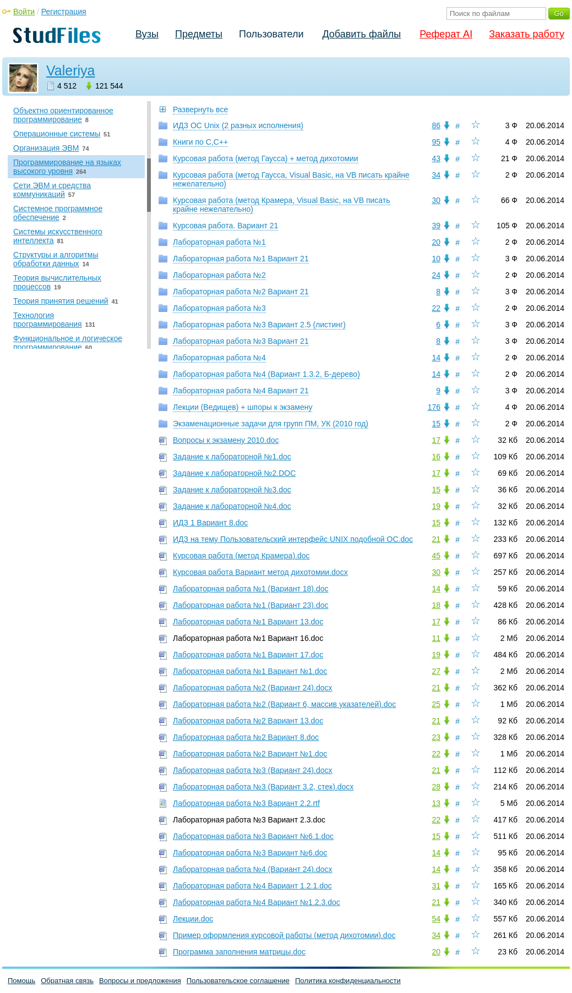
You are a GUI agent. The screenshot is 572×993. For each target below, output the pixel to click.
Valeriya (70, 70)
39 (436, 225)
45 (436, 555)
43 (436, 158)
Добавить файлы (361, 34)
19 (436, 506)
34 (436, 175)
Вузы (147, 34)
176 (434, 407)
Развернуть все (200, 109)
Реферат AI (446, 34)
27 (436, 671)
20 (436, 242)
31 (436, 885)
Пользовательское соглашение (238, 980)
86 (436, 125)
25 (436, 704)
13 (436, 803)
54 (436, 918)
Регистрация (63, 11)
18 (436, 605)
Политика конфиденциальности (348, 980)
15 (436, 423)
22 (436, 308)
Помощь (21, 980)
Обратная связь (67, 980)
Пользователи (271, 34)
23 (436, 737)
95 (436, 142)
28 (436, 786)
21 (436, 539)
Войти (24, 11)
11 (436, 638)
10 (436, 258)
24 (436, 275)
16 (436, 456)
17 (436, 440)
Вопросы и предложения (140, 980)
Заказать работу (526, 34)
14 (436, 357)
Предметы (198, 34)
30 (436, 200)
